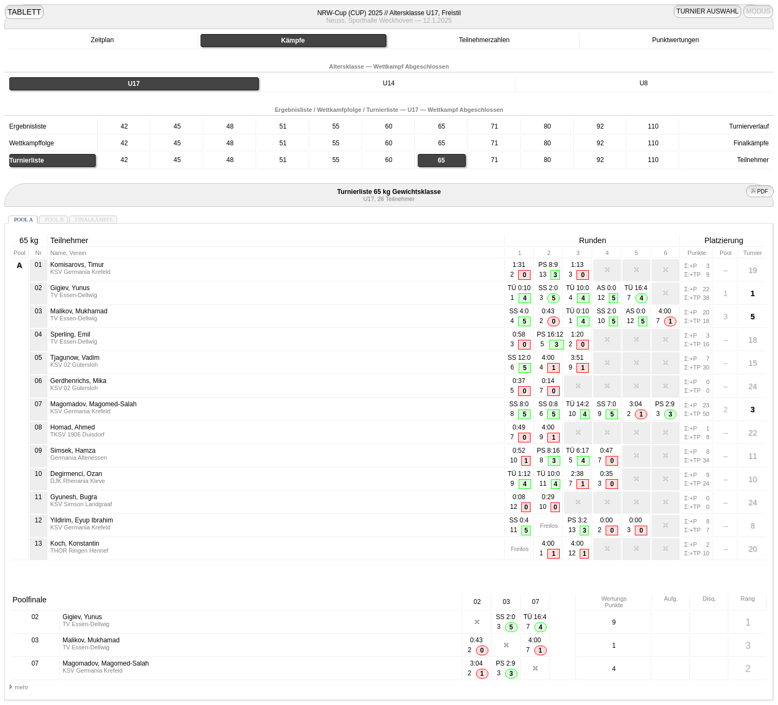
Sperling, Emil (70, 334)
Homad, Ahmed (72, 427)
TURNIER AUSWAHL (707, 11)
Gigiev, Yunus (70, 288)
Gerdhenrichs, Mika (78, 381)
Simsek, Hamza (73, 450)
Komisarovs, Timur (77, 264)
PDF (760, 191)
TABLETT (24, 12)
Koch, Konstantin (74, 543)
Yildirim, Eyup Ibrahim (81, 520)
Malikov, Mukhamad (79, 311)
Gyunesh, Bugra (73, 497)
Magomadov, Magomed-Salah (93, 404)
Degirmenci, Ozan (76, 474)
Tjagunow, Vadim (74, 357)
